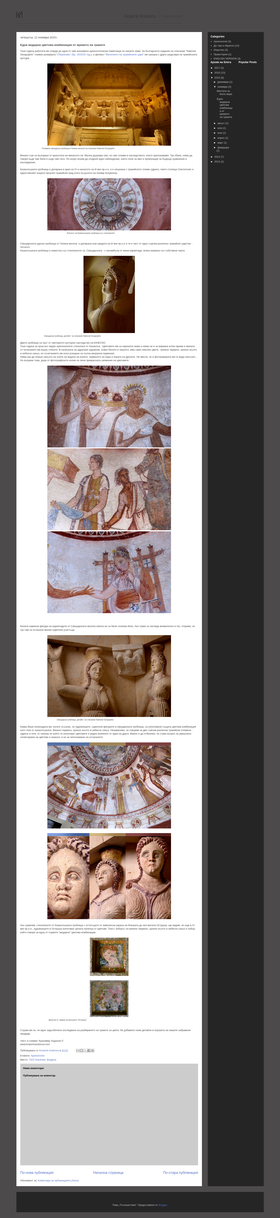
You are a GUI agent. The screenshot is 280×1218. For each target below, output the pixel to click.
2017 (217, 67)
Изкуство (219, 49)
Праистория (221, 54)
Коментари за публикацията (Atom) (58, 1180)
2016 (217, 72)
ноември (222, 86)
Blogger (162, 1205)
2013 (217, 161)
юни (220, 132)
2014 (217, 156)
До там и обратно (224, 45)
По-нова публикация (37, 1173)
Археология (37, 1055)
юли (220, 128)
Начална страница (108, 1173)
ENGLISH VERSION (225, 58)
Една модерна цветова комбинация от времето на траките (224, 107)
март (220, 142)
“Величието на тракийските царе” (124, 54)
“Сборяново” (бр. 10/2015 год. (73, 54)
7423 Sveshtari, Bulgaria (42, 1059)
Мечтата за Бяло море (224, 93)
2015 (217, 77)
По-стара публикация (180, 1173)
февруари (223, 147)
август (221, 123)
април (221, 137)
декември (223, 81)
